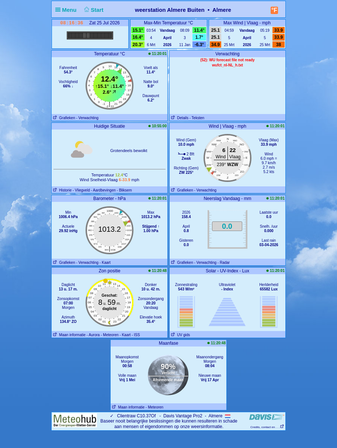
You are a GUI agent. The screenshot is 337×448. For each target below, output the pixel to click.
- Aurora (93, 335)
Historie (62, 190)
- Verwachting (87, 118)
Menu (67, 10)
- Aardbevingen (103, 190)
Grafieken (63, 118)
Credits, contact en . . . (267, 427)
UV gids (180, 335)
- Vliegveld (81, 190)
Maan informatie (69, 335)
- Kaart (105, 263)
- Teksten (197, 118)
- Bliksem (124, 190)
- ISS (136, 335)
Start (93, 10)
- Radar (224, 263)
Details (179, 118)
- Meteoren (109, 335)
